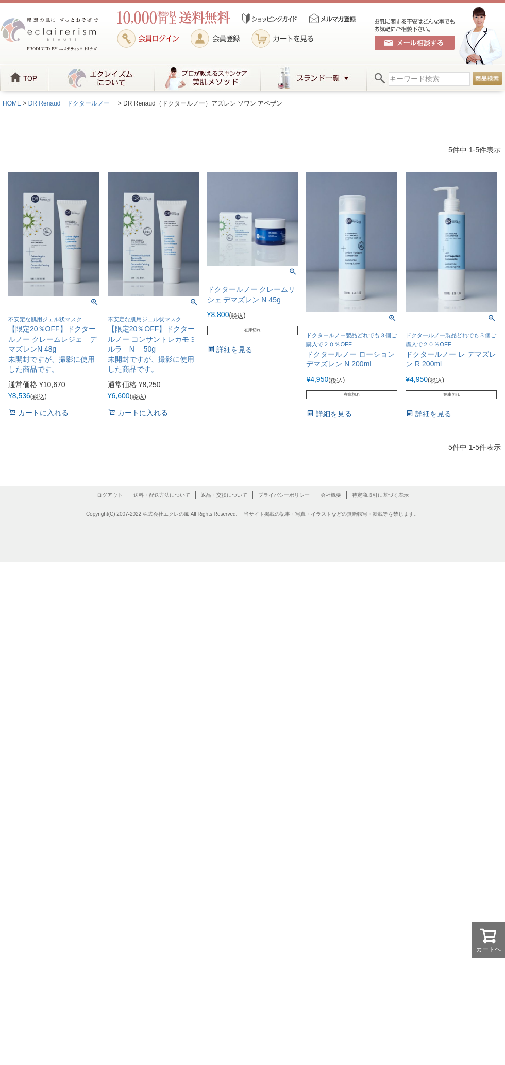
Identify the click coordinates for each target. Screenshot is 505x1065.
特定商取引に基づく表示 (380, 495)
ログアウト (110, 495)
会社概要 (331, 495)
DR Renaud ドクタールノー (72, 103)
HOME (12, 103)
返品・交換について (224, 495)
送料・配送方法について (161, 495)
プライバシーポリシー (284, 495)
